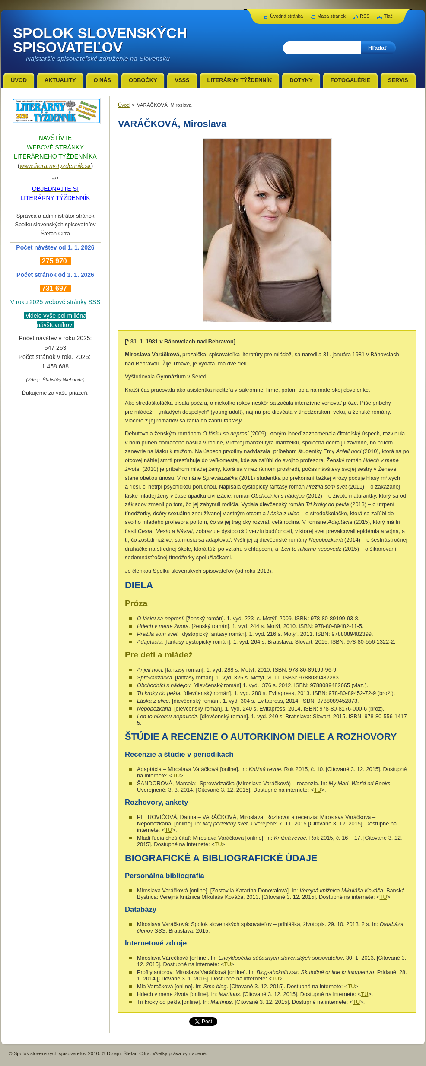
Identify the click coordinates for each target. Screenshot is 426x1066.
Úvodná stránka (286, 16)
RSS (364, 16)
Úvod (124, 105)
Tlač (388, 16)
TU (176, 775)
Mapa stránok (331, 16)
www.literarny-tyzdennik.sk (55, 165)
